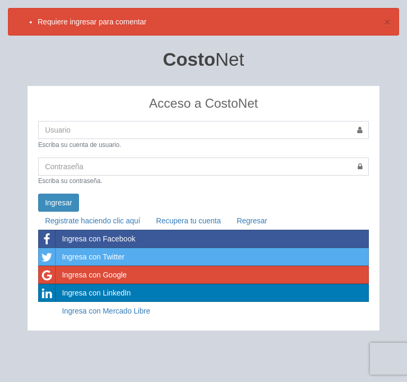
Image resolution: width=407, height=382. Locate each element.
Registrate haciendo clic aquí (92, 220)
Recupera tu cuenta (188, 220)
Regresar (252, 220)
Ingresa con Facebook (87, 238)
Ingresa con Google (83, 274)
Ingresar (58, 202)
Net (203, 59)
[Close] (387, 22)
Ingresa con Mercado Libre (106, 311)
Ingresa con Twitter (82, 256)
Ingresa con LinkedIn (85, 292)
